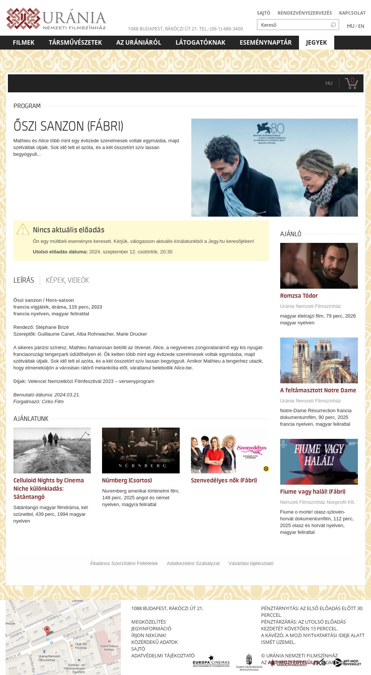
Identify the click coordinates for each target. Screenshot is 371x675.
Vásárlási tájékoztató (250, 563)
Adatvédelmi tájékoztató (163, 655)
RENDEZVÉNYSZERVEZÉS (305, 13)
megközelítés (148, 621)
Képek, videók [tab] (67, 280)
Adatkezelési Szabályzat (193, 563)
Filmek (24, 42)
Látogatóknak (200, 42)
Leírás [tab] (24, 280)
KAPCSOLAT (352, 13)
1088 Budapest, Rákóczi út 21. (163, 29)
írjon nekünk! (148, 635)
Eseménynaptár (266, 42)
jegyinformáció (151, 628)
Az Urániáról (138, 42)
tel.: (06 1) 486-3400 (221, 29)
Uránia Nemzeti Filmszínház (310, 306)
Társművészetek (75, 42)
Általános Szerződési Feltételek (124, 563)
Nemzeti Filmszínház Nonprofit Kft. (317, 502)
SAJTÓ (263, 13)
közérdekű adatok (154, 642)
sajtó (138, 648)
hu (329, 83)
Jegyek (316, 42)
